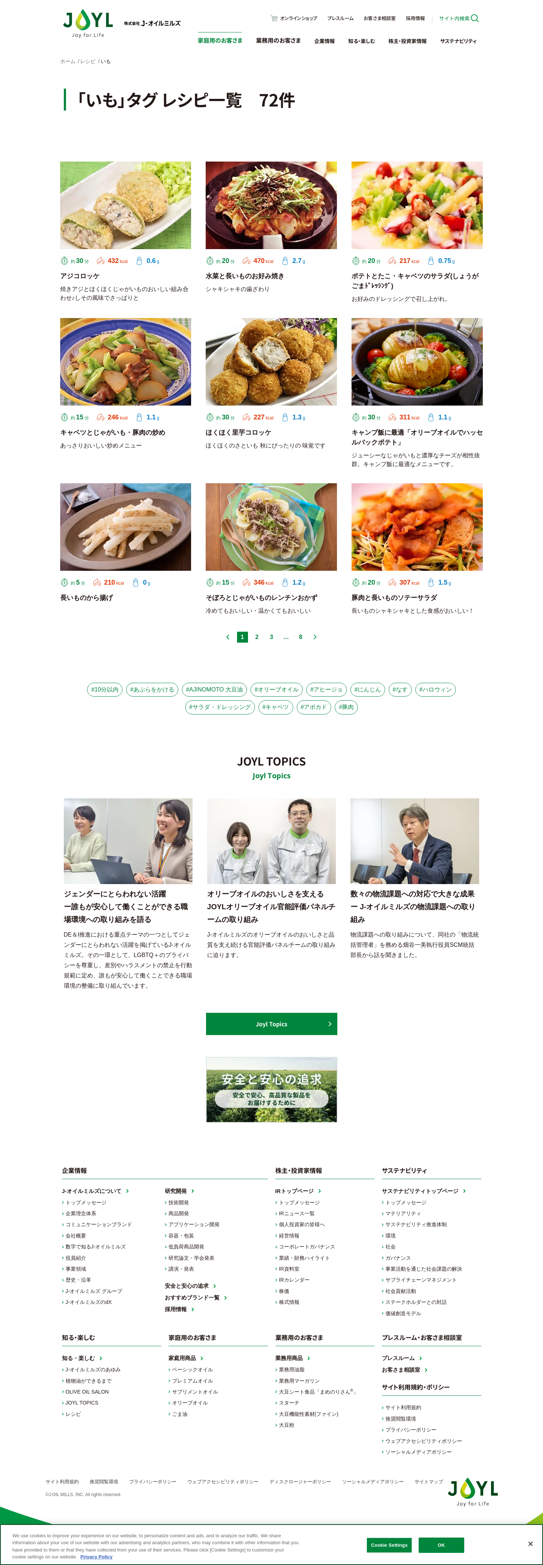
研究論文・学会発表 (191, 1258)
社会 (390, 1247)
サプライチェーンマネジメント (421, 1280)
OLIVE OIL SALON (87, 1392)
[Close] (531, 1544)
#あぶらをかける (152, 689)
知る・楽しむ (361, 40)
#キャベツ (276, 707)
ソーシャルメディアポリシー (418, 1452)
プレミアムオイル (192, 1381)
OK (441, 1545)
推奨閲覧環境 (400, 1419)
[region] (271, 1544)
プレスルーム (340, 18)
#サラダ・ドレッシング (220, 707)
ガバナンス (398, 1258)
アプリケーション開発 (194, 1224)
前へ (227, 637)
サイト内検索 (454, 18)
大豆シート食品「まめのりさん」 (318, 1391)
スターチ (289, 1403)
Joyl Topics (271, 1023)
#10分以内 (105, 689)
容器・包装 (181, 1236)
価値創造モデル (403, 1313)
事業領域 (76, 1269)
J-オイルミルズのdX (89, 1302)
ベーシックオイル (192, 1369)
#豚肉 (346, 707)
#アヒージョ (326, 689)
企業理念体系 (81, 1213)
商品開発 (178, 1213)
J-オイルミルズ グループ (94, 1291)
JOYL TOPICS (82, 1403)
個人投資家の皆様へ (302, 1224)
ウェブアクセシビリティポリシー (423, 1441)
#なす (400, 689)
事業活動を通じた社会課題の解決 (423, 1269)
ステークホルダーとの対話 (416, 1302)
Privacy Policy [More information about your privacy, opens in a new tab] (96, 1557)
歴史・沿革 (78, 1280)
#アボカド (314, 707)
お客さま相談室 (380, 18)
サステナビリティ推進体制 (416, 1224)
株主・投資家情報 (407, 40)
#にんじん (367, 689)
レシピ (73, 1414)
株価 (284, 1291)
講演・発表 (181, 1269)
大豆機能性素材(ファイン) (308, 1414)
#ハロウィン (435, 689)
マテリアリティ (403, 1213)
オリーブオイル (190, 1403)
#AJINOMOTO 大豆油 (214, 689)
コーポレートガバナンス (307, 1247)
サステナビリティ (458, 40)
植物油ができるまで (89, 1381)
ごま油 (179, 1414)
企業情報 (324, 40)
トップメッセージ (86, 1202)
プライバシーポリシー (411, 1430)
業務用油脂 (292, 1369)
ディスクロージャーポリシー (300, 1481)
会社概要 (76, 1236)
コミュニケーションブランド (99, 1224)
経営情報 (289, 1236)
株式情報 (289, 1302)
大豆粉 (286, 1425)
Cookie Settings (389, 1545)
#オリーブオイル (277, 689)
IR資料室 (289, 1269)
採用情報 (415, 18)
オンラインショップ (298, 18)
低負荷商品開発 (186, 1247)
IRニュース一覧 (297, 1213)
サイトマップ (429, 1481)
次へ (315, 637)
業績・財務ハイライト (304, 1258)
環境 (390, 1236)
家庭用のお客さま (220, 40)
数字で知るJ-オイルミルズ (96, 1247)
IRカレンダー (294, 1280)
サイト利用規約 (403, 1407)
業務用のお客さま (278, 40)
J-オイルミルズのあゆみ (93, 1369)
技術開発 (178, 1202)
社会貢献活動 (400, 1291)
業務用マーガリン (299, 1381)
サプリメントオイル (195, 1392)
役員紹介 (76, 1258)
